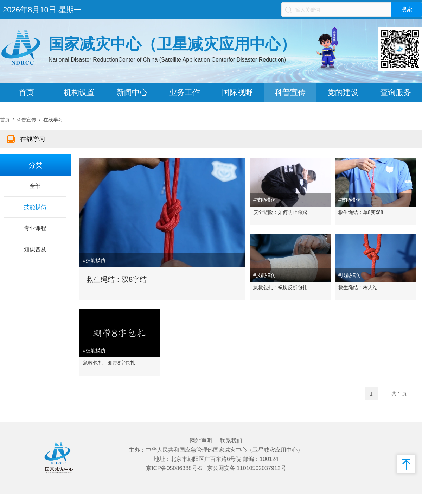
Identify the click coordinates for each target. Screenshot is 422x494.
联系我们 (231, 441)
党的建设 (342, 92)
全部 (35, 186)
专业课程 (35, 228)
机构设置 (79, 92)
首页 (26, 92)
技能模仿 (35, 207)
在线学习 (53, 119)
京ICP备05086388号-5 (174, 468)
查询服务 (395, 92)
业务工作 (184, 92)
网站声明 (201, 441)
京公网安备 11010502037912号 (246, 468)
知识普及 (35, 249)
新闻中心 (131, 92)
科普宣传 (290, 92)
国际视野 (237, 92)
